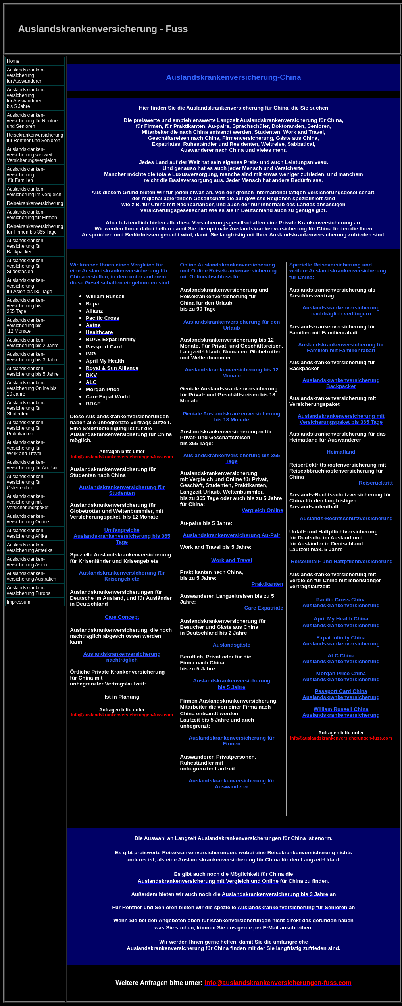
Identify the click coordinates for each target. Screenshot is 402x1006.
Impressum (18, 602)
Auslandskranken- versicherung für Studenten (26, 408)
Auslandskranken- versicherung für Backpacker (26, 246)
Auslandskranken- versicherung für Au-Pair (32, 465)
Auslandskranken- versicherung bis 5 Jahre (33, 371)
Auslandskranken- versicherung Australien (31, 576)
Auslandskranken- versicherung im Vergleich (34, 191)
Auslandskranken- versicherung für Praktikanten (26, 428)
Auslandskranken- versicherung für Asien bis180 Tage (33, 286)
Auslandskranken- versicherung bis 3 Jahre (33, 357)
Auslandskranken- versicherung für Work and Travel (30, 448)
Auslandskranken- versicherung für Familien (33, 174)
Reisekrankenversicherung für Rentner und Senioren (35, 137)
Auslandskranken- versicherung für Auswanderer (33, 75)
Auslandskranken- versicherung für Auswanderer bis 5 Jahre (33, 98)
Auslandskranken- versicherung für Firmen (32, 214)
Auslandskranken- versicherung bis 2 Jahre (33, 342)
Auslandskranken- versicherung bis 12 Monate (31, 325)
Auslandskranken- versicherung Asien (27, 562)
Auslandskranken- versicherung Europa (29, 590)
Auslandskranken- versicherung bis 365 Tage (33, 305)
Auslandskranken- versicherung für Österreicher (26, 482)
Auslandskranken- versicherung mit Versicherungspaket (27, 502)
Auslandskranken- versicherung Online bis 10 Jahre (31, 388)
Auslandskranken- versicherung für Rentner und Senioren (33, 120)
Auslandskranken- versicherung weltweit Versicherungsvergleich (31, 155)
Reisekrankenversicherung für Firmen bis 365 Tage (35, 229)
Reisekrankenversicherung (35, 203)
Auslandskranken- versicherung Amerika (29, 547)
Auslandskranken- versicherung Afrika (27, 533)
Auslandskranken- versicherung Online (28, 519)
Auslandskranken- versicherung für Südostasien (26, 266)
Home (13, 61)
